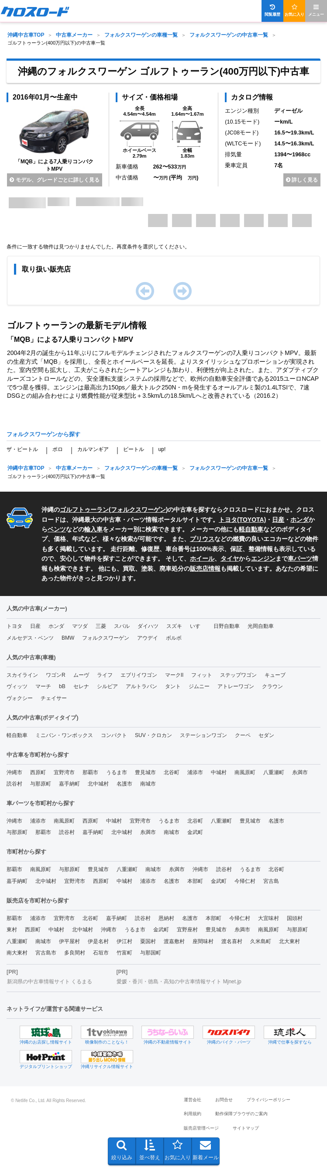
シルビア (107, 686)
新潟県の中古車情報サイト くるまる (49, 982)
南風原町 (244, 772)
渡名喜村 (231, 941)
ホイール (202, 558)
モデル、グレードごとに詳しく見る (54, 180)
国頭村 (295, 918)
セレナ (81, 686)
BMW (68, 638)
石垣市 (101, 953)
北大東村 (289, 941)
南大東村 (17, 953)
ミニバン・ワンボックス (64, 735)
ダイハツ (148, 626)
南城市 (148, 784)
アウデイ (147, 638)
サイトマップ (246, 1128)
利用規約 (192, 1113)
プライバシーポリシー (268, 1099)
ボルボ (174, 638)
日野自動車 (226, 626)
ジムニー (199, 686)
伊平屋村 (69, 941)
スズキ (174, 626)
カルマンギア (93, 449)
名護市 (124, 784)
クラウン (272, 686)
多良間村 (74, 953)
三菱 (101, 626)
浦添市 (195, 772)
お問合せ (224, 1099)
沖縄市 (14, 772)
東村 (12, 930)
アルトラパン (141, 686)
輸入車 (93, 529)
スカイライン (22, 675)
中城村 (219, 772)
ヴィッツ (17, 686)
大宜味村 (268, 918)
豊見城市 (145, 772)
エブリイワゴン (138, 675)
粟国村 (148, 941)
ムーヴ (81, 675)
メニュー (316, 10)
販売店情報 (205, 568)
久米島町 (260, 941)
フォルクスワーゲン (138, 509)
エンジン (263, 558)
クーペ (243, 735)
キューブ (275, 675)
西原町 (38, 772)
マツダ (80, 626)
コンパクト (114, 735)
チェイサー (54, 698)
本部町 (195, 881)
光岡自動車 (261, 626)
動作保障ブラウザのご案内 (241, 1113)
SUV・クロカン (153, 735)
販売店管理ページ (201, 1128)
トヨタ (14, 626)
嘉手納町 (69, 784)
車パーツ (300, 558)
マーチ (43, 686)
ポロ (57, 449)
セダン (266, 735)
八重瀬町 (273, 772)
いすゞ (198, 626)
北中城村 (98, 784)
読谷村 (14, 784)
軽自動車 (251, 529)
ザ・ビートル (22, 449)
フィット (201, 675)
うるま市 (116, 772)
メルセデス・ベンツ (30, 638)
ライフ (105, 675)
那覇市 (90, 772)
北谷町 (171, 772)
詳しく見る (302, 180)
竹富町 (124, 953)
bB (62, 686)
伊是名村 (98, 941)
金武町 (195, 832)
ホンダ (299, 519)
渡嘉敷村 (174, 941)
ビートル (133, 449)
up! (162, 449)
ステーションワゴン (203, 735)
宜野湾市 (64, 772)
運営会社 (192, 1099)
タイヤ (229, 558)
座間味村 (203, 941)
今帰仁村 (244, 881)
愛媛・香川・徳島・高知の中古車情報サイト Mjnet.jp (179, 982)
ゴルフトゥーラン (84, 509)
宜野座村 (187, 930)
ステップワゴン (238, 675)
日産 (278, 519)
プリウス (202, 538)
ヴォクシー (20, 698)
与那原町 (40, 784)
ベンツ (57, 529)
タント (173, 686)
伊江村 (124, 941)
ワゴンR (55, 675)
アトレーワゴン (235, 686)
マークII (174, 675)
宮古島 (271, 881)
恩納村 (166, 918)
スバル (122, 626)
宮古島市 (45, 953)
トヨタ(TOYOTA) (242, 519)
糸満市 (300, 772)
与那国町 (150, 953)
